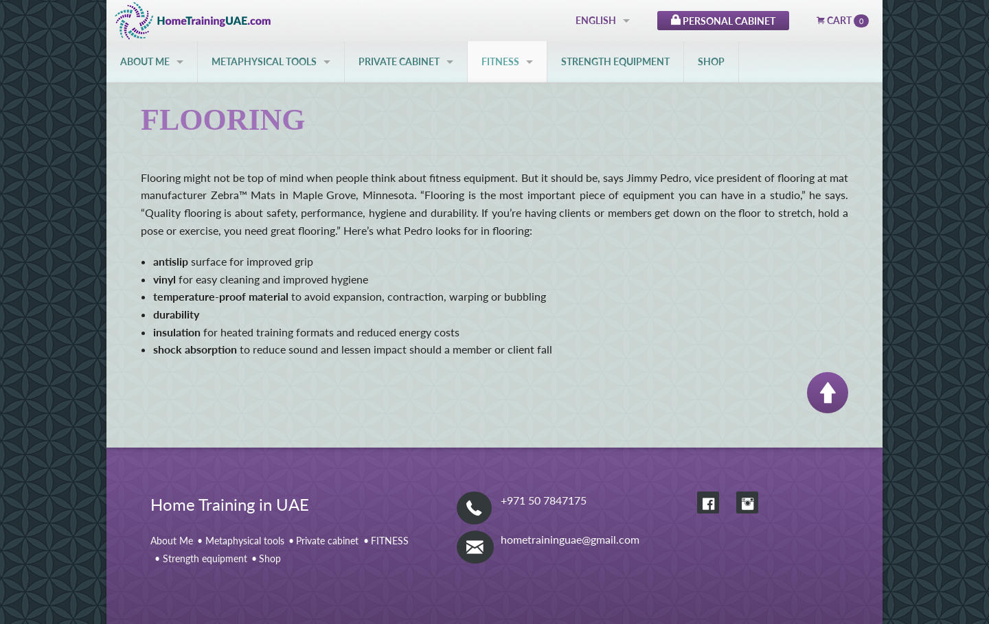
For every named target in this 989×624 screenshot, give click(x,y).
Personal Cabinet (723, 19)
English (596, 20)
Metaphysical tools (264, 61)
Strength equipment (615, 61)
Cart (843, 20)
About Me (145, 61)
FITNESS (500, 61)
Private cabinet (399, 61)
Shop (711, 61)
